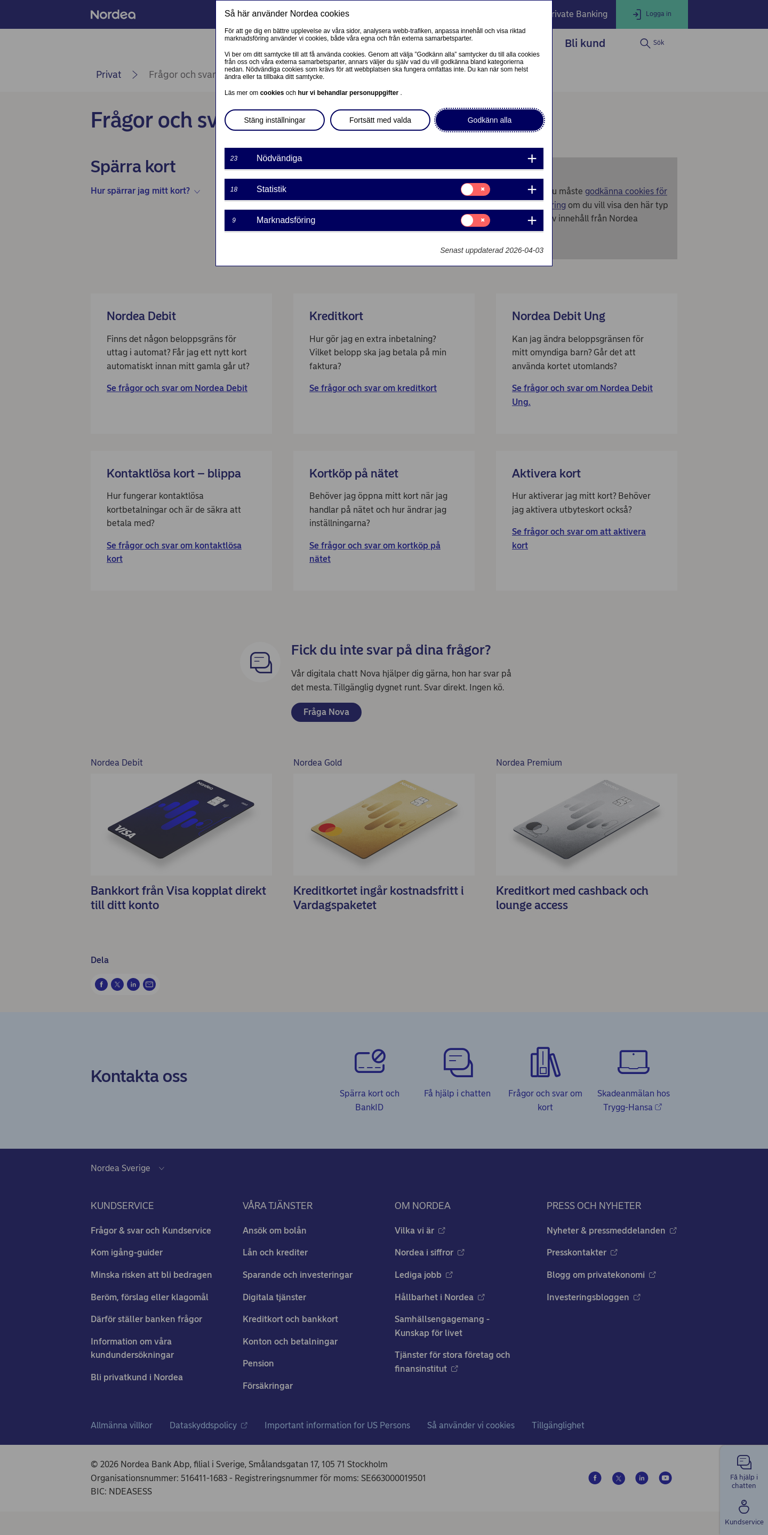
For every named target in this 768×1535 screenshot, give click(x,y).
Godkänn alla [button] (490, 120)
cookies (273, 93)
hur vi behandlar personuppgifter (349, 93)
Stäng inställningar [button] (274, 120)
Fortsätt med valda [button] (380, 120)
